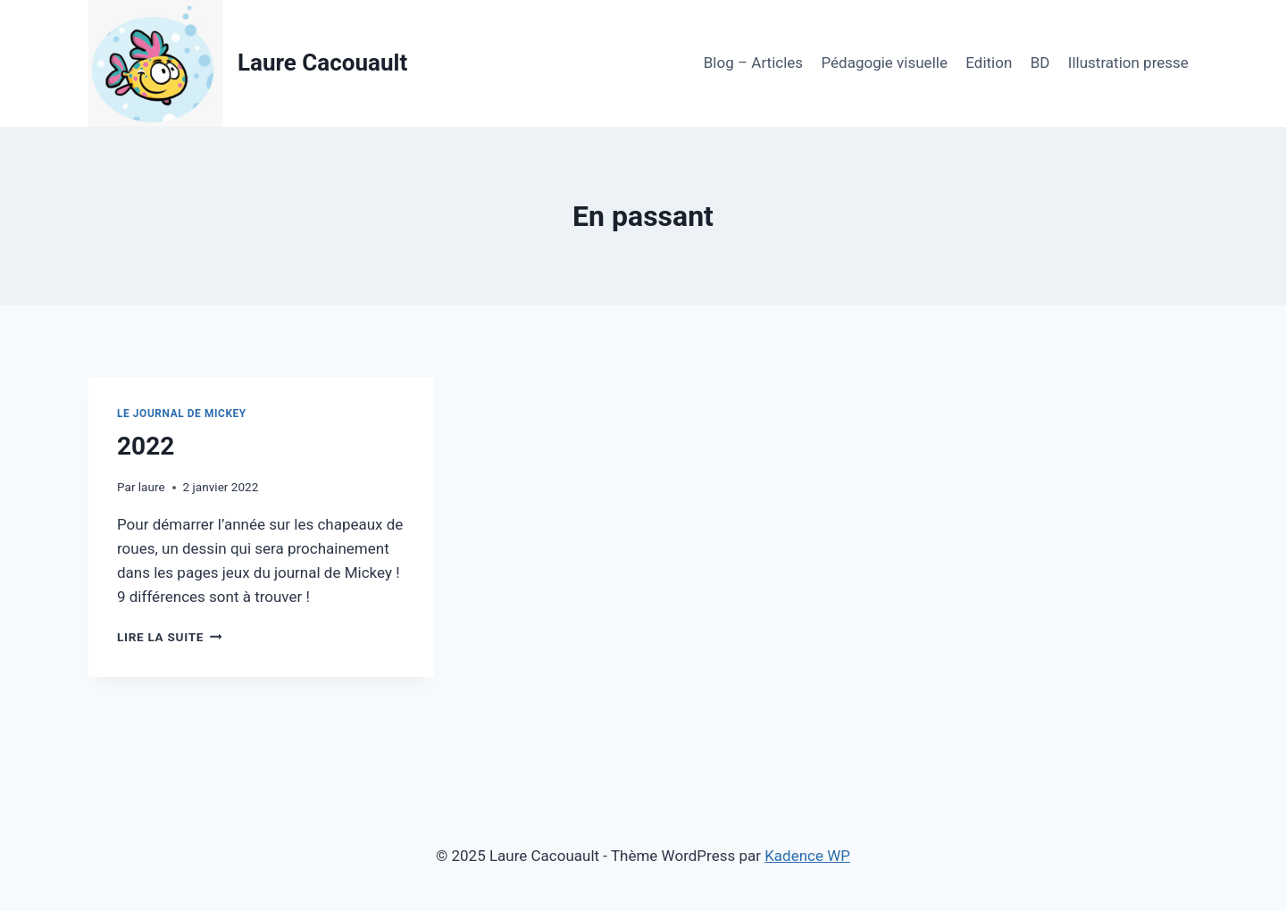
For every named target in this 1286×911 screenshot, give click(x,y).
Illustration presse (1128, 62)
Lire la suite (169, 637)
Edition (988, 62)
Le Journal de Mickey (181, 413)
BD (1040, 62)
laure (151, 487)
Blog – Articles (753, 62)
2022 (145, 446)
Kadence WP (807, 856)
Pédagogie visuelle (884, 62)
